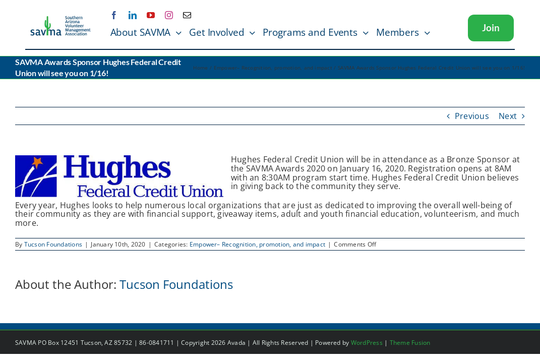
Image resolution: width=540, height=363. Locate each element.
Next (508, 116)
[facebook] (114, 15)
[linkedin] (133, 15)
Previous (472, 116)
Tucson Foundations (53, 244)
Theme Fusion (410, 342)
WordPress (367, 342)
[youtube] (151, 15)
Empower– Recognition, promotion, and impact (257, 244)
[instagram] (169, 15)
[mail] (187, 15)
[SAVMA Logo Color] (60, 19)
